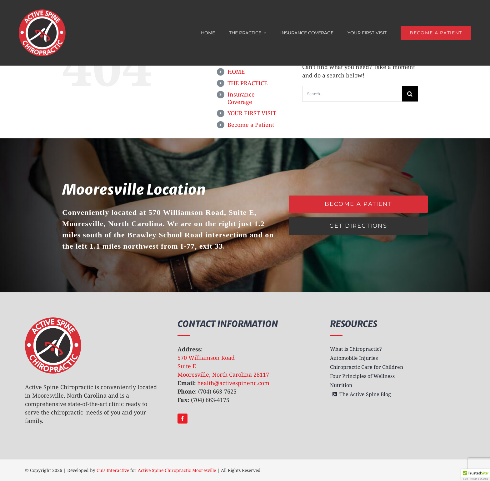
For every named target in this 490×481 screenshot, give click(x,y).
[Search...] (352, 94)
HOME (236, 71)
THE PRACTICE (248, 83)
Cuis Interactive (113, 470)
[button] (475, 475)
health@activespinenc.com (233, 383)
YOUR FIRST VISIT (252, 113)
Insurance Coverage (241, 98)
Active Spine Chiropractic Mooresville (177, 470)
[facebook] (183, 419)
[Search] (410, 94)
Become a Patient (251, 124)
